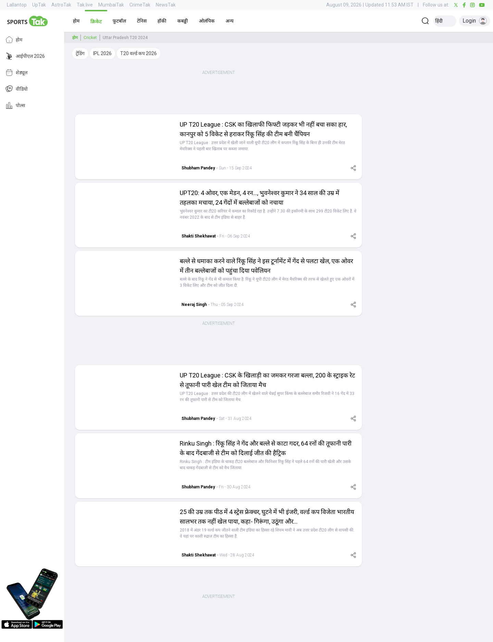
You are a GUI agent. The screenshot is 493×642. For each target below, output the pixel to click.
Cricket (90, 37)
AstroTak (61, 5)
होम (13, 39)
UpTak (39, 5)
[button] (76, 21)
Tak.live (85, 5)
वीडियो (16, 89)
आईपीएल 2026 (25, 56)
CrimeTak (139, 5)
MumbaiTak (111, 5)
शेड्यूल (16, 72)
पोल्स (15, 105)
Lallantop (17, 5)
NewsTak (166, 5)
